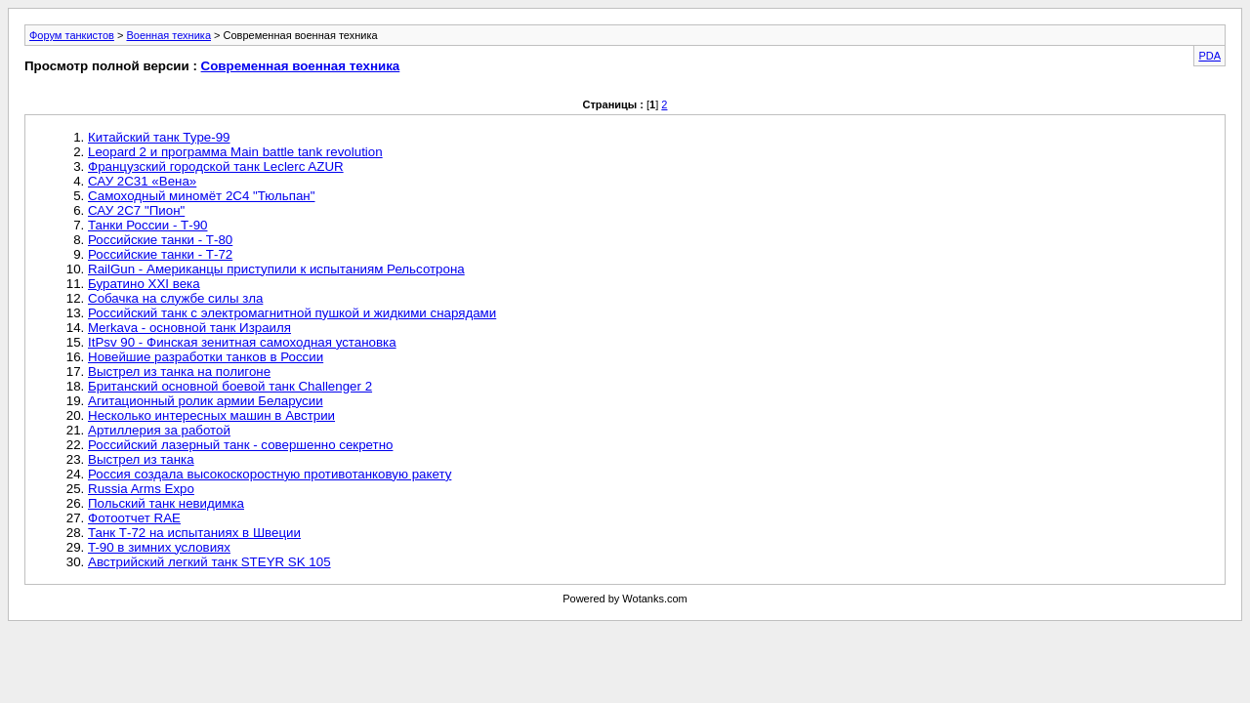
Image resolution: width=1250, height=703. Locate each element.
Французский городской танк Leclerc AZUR (216, 166)
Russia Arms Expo (141, 488)
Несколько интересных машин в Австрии (211, 415)
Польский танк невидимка (166, 503)
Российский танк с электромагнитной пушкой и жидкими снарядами (292, 313)
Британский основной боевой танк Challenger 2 (230, 386)
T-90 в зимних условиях (159, 547)
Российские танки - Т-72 (160, 254)
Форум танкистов (71, 35)
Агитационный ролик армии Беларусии (205, 400)
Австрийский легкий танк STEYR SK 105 (209, 562)
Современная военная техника (300, 66)
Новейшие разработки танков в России (205, 357)
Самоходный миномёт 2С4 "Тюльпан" (201, 195)
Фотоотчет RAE (134, 518)
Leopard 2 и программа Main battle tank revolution (235, 152)
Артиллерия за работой (159, 430)
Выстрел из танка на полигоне (179, 371)
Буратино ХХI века (144, 283)
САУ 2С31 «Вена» (142, 181)
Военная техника (168, 35)
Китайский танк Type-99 (159, 137)
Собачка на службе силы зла (175, 298)
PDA (1209, 56)
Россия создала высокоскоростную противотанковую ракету (269, 474)
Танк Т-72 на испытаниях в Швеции (194, 532)
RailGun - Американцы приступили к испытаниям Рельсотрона (276, 269)
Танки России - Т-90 (147, 225)
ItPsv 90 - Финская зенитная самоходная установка (242, 342)
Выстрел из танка (141, 459)
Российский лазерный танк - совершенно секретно (240, 444)
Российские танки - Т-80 (160, 239)
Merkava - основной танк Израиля (189, 327)
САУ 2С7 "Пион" (136, 210)
